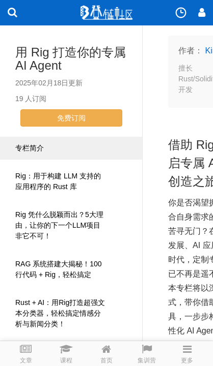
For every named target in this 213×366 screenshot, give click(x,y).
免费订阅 (71, 118)
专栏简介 (29, 148)
